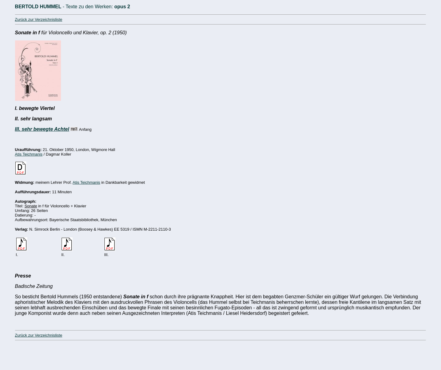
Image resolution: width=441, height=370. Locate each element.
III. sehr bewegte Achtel (42, 129)
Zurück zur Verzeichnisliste (38, 19)
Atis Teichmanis (29, 154)
